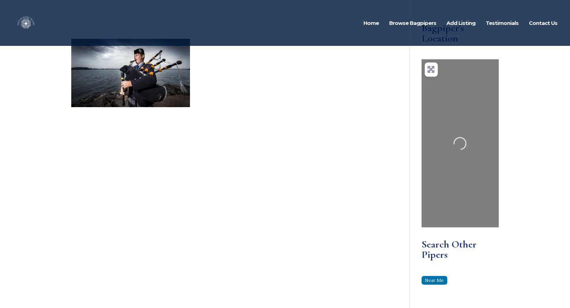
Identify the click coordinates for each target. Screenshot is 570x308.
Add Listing (460, 23)
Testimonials (502, 23)
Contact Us (543, 23)
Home (371, 23)
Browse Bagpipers (412, 23)
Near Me (434, 280)
